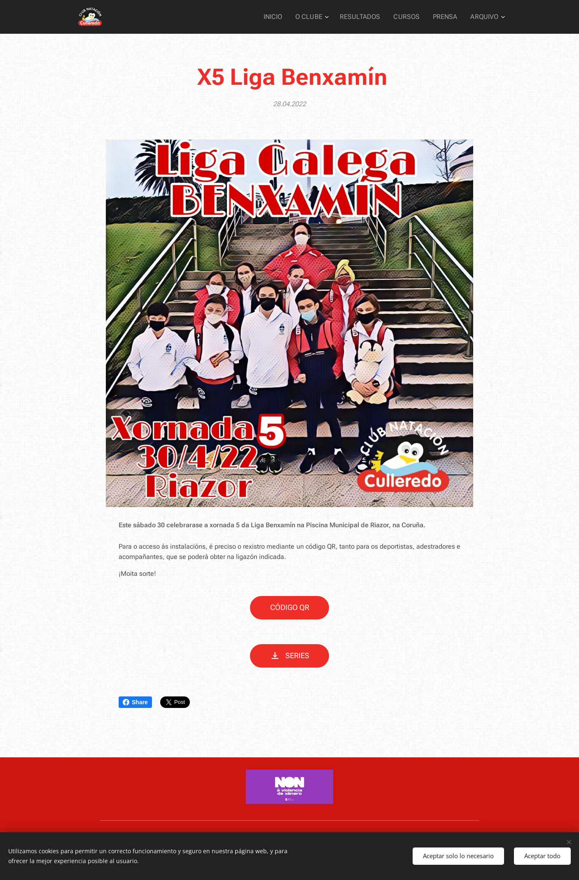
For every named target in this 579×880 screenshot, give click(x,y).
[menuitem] (285, 17)
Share (135, 702)
